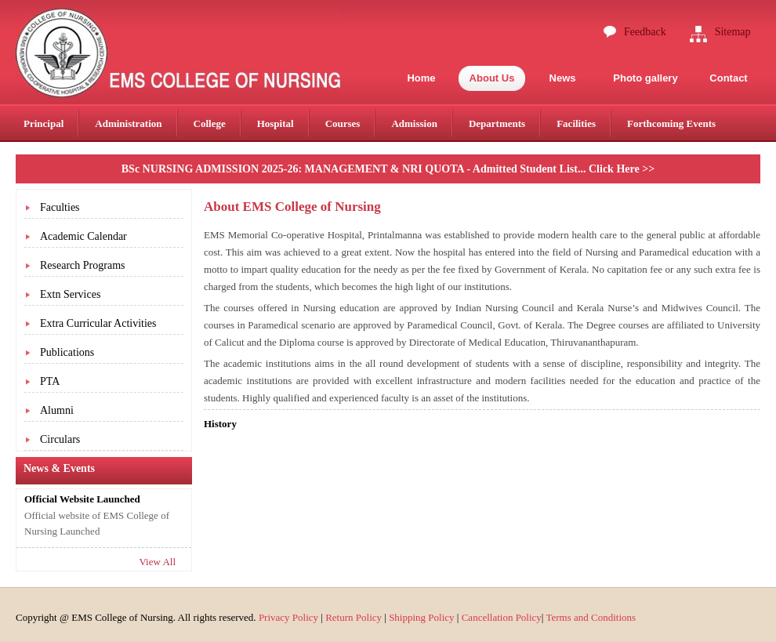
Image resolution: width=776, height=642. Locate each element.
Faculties (60, 207)
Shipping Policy (421, 617)
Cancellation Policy (502, 617)
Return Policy (353, 617)
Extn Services (70, 294)
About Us (492, 78)
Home (421, 78)
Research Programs (82, 265)
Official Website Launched (82, 499)
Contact (728, 78)
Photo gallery (645, 78)
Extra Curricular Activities (98, 323)
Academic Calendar (83, 236)
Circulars (60, 439)
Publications (67, 352)
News (562, 78)
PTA (50, 381)
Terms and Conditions (591, 617)
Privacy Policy (288, 617)
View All (157, 562)
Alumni (57, 410)
